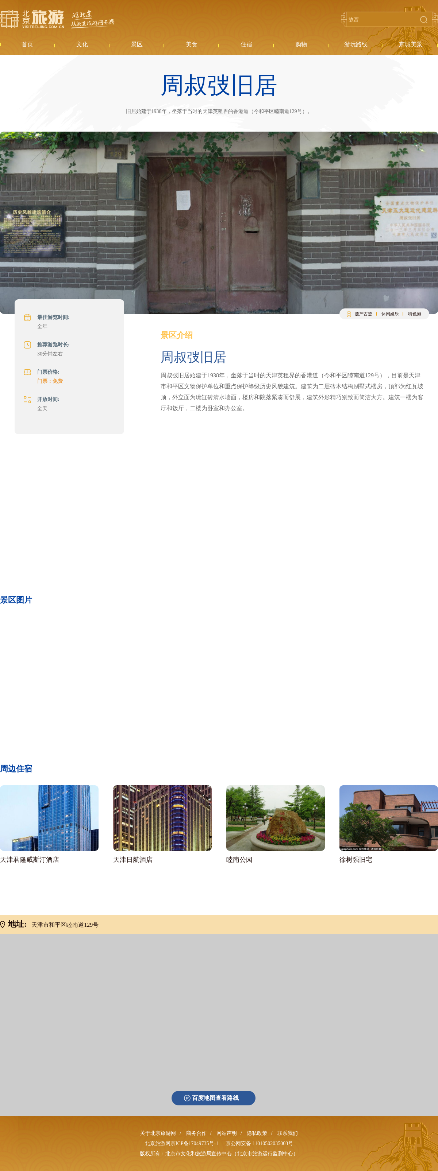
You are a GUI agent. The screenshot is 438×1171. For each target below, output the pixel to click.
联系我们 (287, 1133)
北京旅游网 (57, 19)
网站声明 (226, 1133)
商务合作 (196, 1133)
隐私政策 (257, 1133)
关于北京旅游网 (158, 1133)
